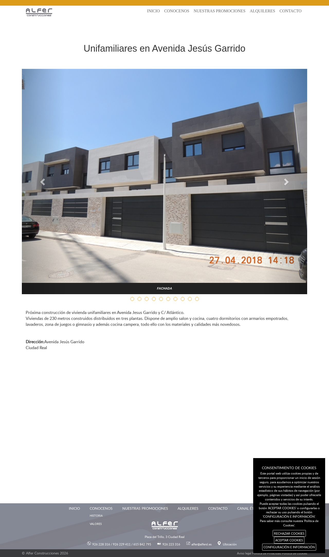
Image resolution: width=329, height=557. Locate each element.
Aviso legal (244, 553)
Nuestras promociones (219, 11)
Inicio (153, 11)
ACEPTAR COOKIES (289, 540)
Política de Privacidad (266, 553)
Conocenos (176, 11)
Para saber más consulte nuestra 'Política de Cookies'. (289, 523)
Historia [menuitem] (96, 515)
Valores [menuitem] (96, 524)
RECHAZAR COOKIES (289, 533)
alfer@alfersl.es (201, 544)
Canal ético (248, 508)
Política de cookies (294, 553)
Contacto (290, 11)
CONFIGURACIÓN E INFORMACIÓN (289, 547)
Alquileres (262, 11)
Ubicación (230, 544)
